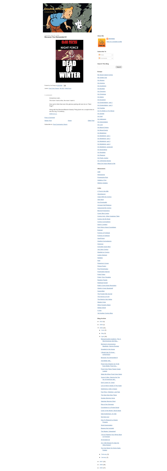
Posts (101, 55)
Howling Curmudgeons (104, 241)
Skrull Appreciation (106, 425)
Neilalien (100, 258)
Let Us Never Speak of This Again (111, 385)
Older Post (91, 120)
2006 (101, 464)
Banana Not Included (107, 428)
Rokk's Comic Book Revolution (106, 285)
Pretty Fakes (101, 274)
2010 (101, 321)
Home (70, 120)
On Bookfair (101, 88)
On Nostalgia (101, 152)
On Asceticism (101, 86)
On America (101, 83)
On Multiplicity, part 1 (103, 136)
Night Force (68, 88)
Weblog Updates (102, 183)
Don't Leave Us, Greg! (107, 382)
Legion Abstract (102, 255)
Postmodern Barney (103, 271)
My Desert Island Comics (105, 75)
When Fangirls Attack (104, 305)
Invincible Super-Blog (104, 246)
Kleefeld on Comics (103, 252)
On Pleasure (101, 155)
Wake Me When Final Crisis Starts (111, 374)
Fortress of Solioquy (103, 235)
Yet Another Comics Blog (105, 313)
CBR (98, 172)
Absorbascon (101, 194)
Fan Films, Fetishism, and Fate (110, 392)
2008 (101, 328)
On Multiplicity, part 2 (103, 138)
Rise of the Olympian (107, 404)
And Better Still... (106, 360)
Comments (103, 58)
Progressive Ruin (102, 177)
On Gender (100, 113)
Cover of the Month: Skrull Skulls (111, 410)
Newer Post (48, 120)
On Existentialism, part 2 (104, 105)
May (102, 333)
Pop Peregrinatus (102, 269)
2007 (101, 461)
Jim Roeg (112, 38)
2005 (101, 468)
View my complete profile (114, 41)
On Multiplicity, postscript (105, 147)
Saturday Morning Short (108, 401)
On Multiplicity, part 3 (103, 141)
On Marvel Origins (103, 127)
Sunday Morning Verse (108, 398)
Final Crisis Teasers (54, 88)
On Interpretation (102, 122)
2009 (101, 324)
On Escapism (101, 100)
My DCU (62, 88)
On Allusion (100, 80)
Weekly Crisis (101, 302)
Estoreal (100, 230)
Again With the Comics (104, 197)
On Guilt (100, 116)
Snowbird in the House (108, 349)
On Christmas (101, 94)
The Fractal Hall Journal (104, 294)
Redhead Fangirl (102, 283)
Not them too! (105, 417)
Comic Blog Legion (103, 213)
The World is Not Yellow (104, 299)
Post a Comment (50, 117)
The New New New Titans (109, 395)
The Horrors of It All (103, 296)
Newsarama (101, 174)
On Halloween (101, 119)
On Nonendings (102, 149)
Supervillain (101, 291)
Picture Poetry (101, 266)
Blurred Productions (103, 210)
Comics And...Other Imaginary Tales (108, 216)
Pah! (98, 260)
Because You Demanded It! (56, 37)
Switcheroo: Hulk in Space (109, 389)
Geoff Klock (101, 238)
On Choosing (101, 91)
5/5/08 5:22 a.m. (53, 113)
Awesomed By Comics (104, 208)
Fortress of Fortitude (103, 233)
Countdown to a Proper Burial (110, 407)
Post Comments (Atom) (60, 124)
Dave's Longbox (102, 224)
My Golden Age (102, 77)
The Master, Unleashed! (108, 431)
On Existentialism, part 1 (104, 102)
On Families (101, 108)
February (104, 454)
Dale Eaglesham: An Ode (108, 414)
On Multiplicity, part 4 (103, 144)
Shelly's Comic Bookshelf (105, 288)
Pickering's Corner (103, 263)
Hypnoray (100, 244)
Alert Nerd (100, 199)
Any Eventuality (102, 202)
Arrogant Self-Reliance (104, 205)
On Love (100, 125)
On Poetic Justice (102, 158)
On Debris (100, 97)
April (102, 336)
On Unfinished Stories (104, 161)
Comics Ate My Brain (103, 219)
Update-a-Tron (101, 180)
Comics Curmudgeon (103, 222)
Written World (101, 307)
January (104, 457)
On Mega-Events (102, 130)
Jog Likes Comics (102, 249)
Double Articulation (57, 9)
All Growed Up (105, 440)
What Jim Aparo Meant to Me (106, 163)
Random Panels (102, 280)
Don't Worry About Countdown (106, 227)
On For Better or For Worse (105, 111)
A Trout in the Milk (102, 191)
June (103, 330)
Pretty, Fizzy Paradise (104, 277)
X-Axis (99, 310)
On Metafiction (101, 133)
